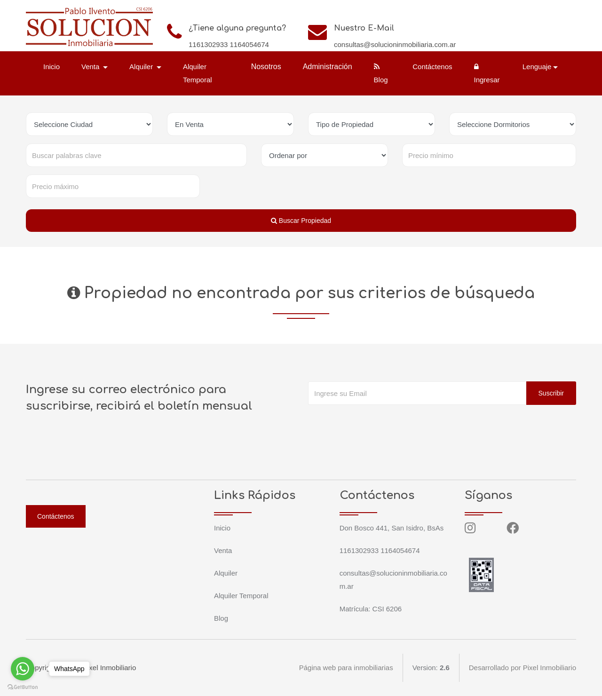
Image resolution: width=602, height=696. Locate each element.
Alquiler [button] (142, 67)
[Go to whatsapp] (22, 668)
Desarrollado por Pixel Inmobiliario (522, 668)
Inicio (51, 67)
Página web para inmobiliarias (346, 668)
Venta (223, 550)
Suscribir (551, 393)
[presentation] (379, 423)
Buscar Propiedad (301, 220)
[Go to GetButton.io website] (23, 686)
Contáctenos (432, 67)
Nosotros (266, 67)
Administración (327, 67)
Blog (381, 73)
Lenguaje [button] (537, 67)
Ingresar (486, 73)
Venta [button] (91, 67)
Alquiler (226, 573)
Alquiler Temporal (197, 73)
